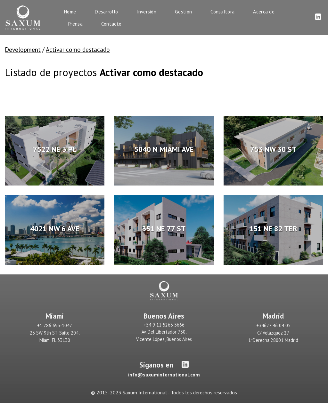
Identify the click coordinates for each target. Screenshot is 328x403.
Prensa (75, 23)
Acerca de (264, 11)
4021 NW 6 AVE (54, 228)
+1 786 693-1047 (54, 325)
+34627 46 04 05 (273, 325)
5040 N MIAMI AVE (164, 149)
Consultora (222, 11)
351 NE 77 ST (164, 228)
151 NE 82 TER (273, 228)
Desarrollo (106, 11)
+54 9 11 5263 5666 (164, 325)
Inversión (146, 11)
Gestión (183, 11)
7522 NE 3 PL (54, 149)
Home (70, 11)
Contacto (111, 23)
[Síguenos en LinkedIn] (318, 17)
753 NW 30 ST (273, 149)
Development (23, 49)
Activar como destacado (78, 49)
